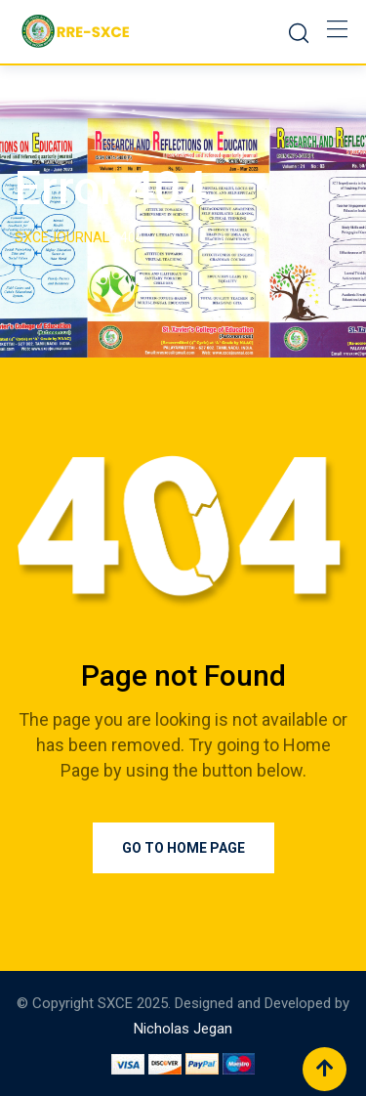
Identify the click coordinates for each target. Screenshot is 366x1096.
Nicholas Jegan (183, 1028)
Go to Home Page (183, 848)
